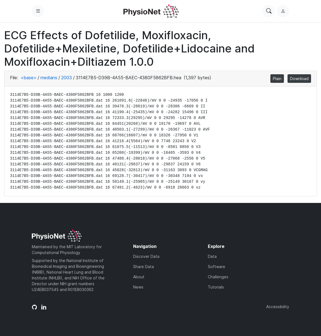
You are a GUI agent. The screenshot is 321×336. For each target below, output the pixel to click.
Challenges (218, 276)
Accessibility (277, 306)
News (138, 287)
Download (299, 78)
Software (216, 266)
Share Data (143, 266)
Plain (277, 78)
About (138, 276)
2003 (66, 77)
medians (48, 77)
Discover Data (146, 256)
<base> (28, 77)
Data (212, 256)
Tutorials (216, 287)
